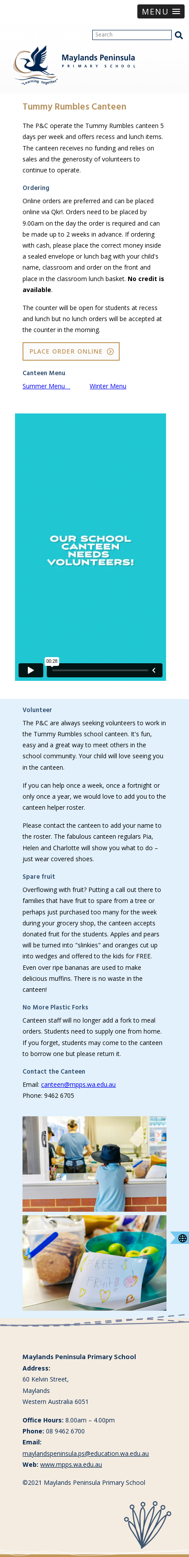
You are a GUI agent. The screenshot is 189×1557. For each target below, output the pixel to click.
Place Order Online (66, 351)
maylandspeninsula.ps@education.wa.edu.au (86, 1453)
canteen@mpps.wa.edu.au (78, 1084)
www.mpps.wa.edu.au (71, 1464)
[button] (161, 11)
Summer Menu (46, 386)
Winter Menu (108, 386)
